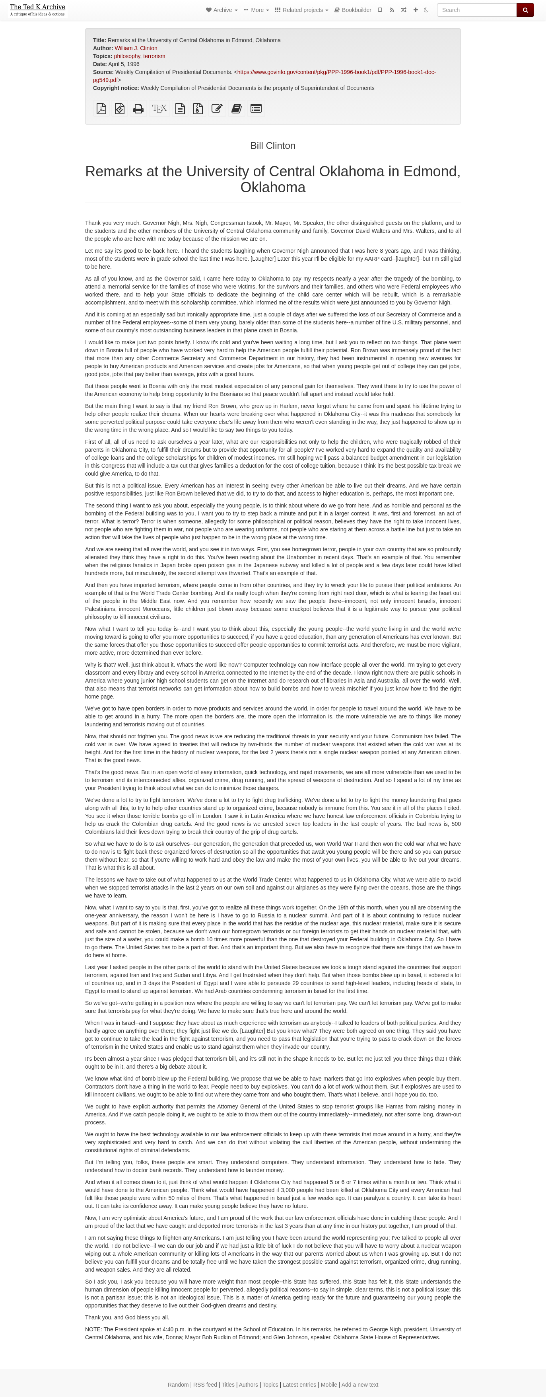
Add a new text (360, 1384)
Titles (228, 1384)
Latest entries (299, 1384)
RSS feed (205, 1384)
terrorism (154, 56)
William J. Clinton (136, 48)
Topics (270, 1384)
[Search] (477, 10)
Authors (248, 1384)
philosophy (127, 56)
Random (178, 1384)
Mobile (329, 1384)
